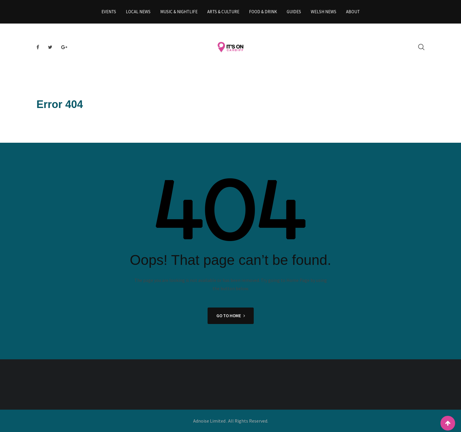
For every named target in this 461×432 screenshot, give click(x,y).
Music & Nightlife (179, 11)
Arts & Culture (223, 11)
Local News (138, 11)
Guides (294, 11)
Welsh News (323, 11)
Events (108, 11)
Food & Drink (263, 11)
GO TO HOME (230, 315)
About (353, 11)
